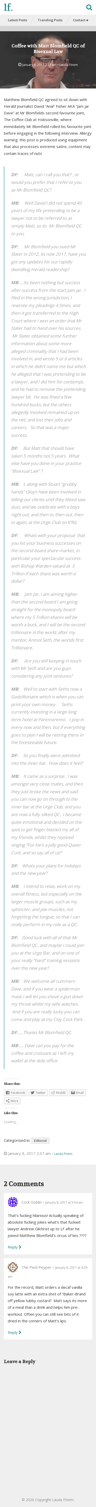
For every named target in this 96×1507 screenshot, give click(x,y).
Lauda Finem (68, 65)
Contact (80, 20)
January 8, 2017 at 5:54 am (64, 1202)
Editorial (40, 1140)
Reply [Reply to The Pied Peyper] (13, 1332)
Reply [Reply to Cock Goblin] (13, 1247)
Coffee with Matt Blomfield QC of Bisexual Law (48, 48)
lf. (8, 8)
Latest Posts (17, 20)
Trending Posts (50, 20)
